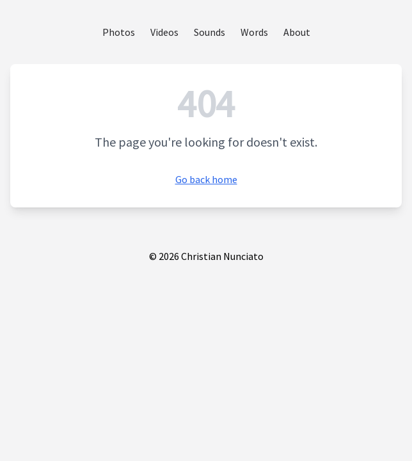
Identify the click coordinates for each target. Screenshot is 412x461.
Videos (164, 32)
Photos (118, 32)
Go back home (206, 179)
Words (254, 32)
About (296, 32)
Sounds (209, 32)
